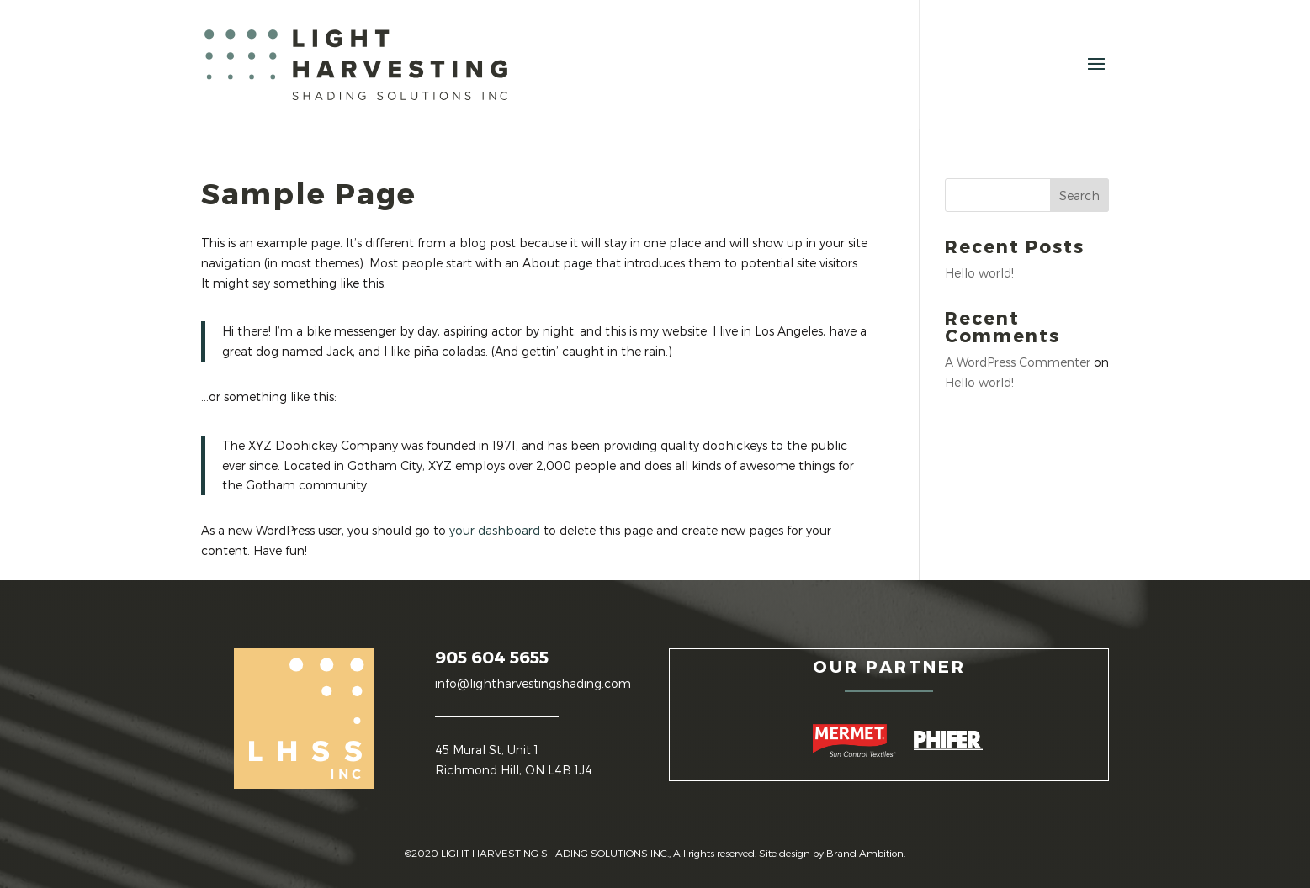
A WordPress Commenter (1017, 362)
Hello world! (979, 273)
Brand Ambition (865, 853)
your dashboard (494, 530)
